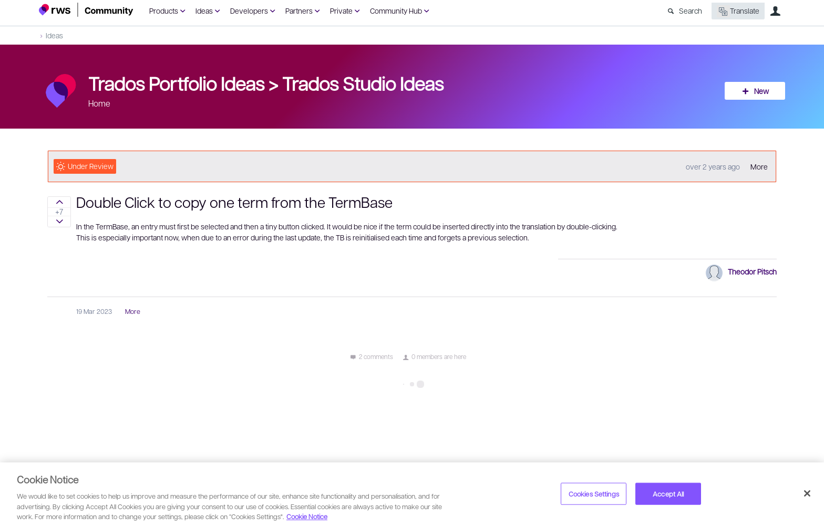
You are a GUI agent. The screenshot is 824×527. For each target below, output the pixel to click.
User (775, 11)
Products (163, 10)
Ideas (204, 10)
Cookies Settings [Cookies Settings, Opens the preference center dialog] (594, 493)
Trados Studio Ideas (363, 83)
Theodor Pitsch (752, 271)
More (759, 166)
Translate (738, 11)
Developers (249, 10)
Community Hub (396, 10)
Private (341, 10)
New (761, 91)
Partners (299, 10)
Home (99, 103)
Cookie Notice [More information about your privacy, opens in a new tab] (306, 516)
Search (690, 10)
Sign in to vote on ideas (59, 202)
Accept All (668, 493)
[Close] (807, 493)
